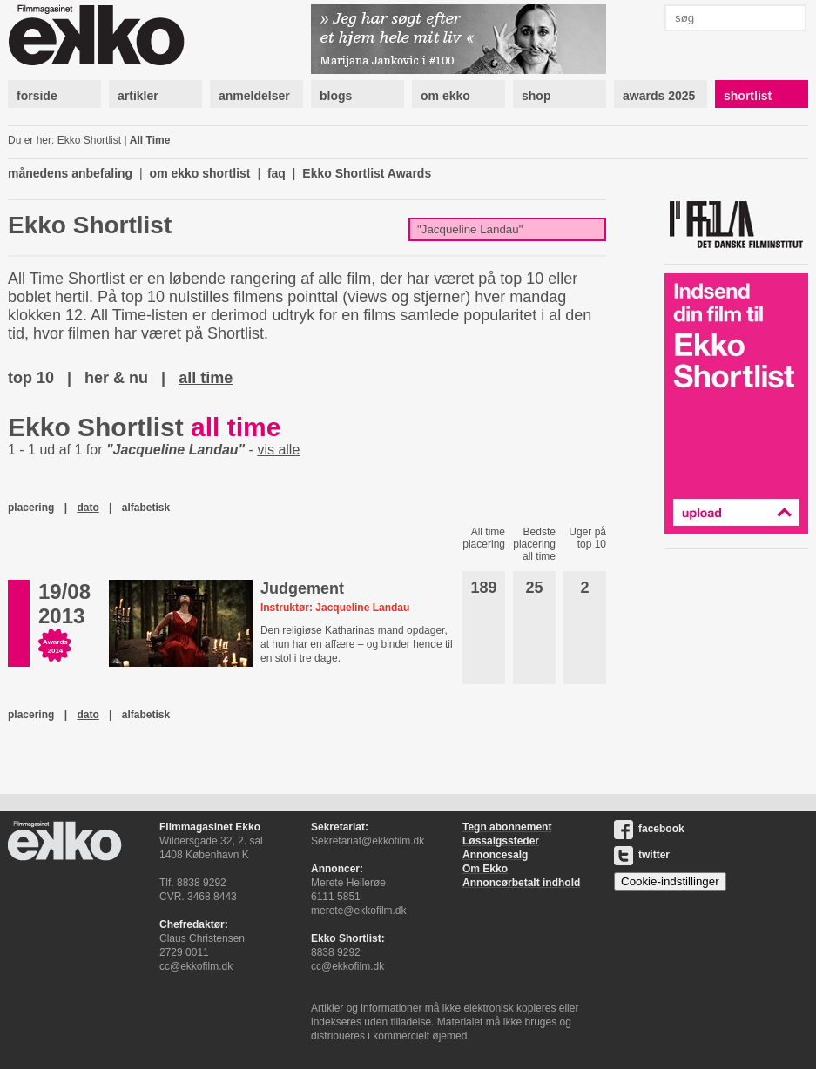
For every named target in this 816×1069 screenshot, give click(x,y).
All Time (150, 140)
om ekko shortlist (200, 173)
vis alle (278, 449)
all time (206, 378)
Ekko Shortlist (89, 140)
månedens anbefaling (70, 173)
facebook (649, 828)
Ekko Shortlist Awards (366, 173)
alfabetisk (146, 507)
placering (31, 507)
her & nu (116, 378)
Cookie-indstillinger (670, 881)
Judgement (302, 588)
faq (276, 173)
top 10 (31, 378)
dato (87, 507)
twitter (642, 855)
